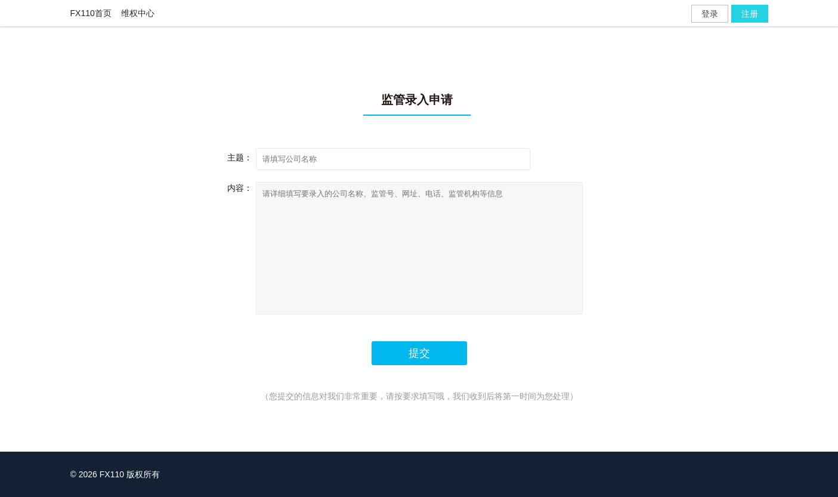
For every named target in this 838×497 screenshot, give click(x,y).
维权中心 (137, 13)
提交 (419, 353)
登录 (709, 13)
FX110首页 (91, 13)
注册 (749, 13)
